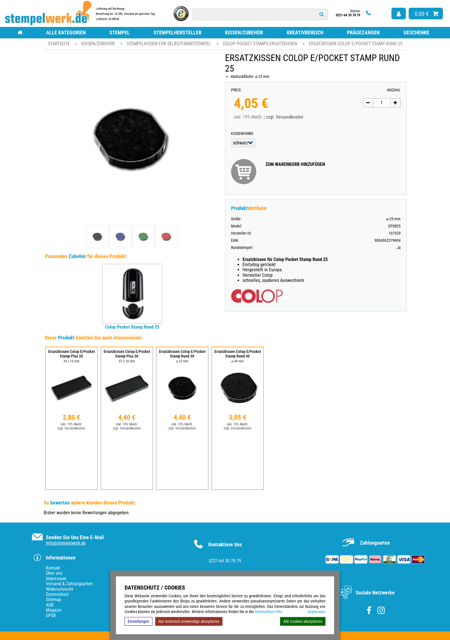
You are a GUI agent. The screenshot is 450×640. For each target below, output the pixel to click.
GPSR (51, 615)
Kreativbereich (305, 33)
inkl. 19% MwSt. (71, 424)
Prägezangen (363, 33)
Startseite (59, 43)
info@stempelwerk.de (66, 543)
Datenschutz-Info (268, 611)
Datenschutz (57, 594)
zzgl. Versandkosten (284, 117)
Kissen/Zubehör (244, 33)
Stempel (119, 33)
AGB (50, 605)
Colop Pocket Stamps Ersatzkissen (260, 43)
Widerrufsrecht (59, 589)
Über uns (54, 573)
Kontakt (53, 568)
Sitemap (53, 599)
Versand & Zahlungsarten (69, 583)
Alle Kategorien (66, 33)
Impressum (316, 611)
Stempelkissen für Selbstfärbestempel (169, 43)
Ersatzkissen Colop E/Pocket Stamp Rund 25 (355, 43)
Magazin (54, 610)
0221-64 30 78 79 (225, 561)
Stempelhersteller (177, 33)
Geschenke (416, 33)
